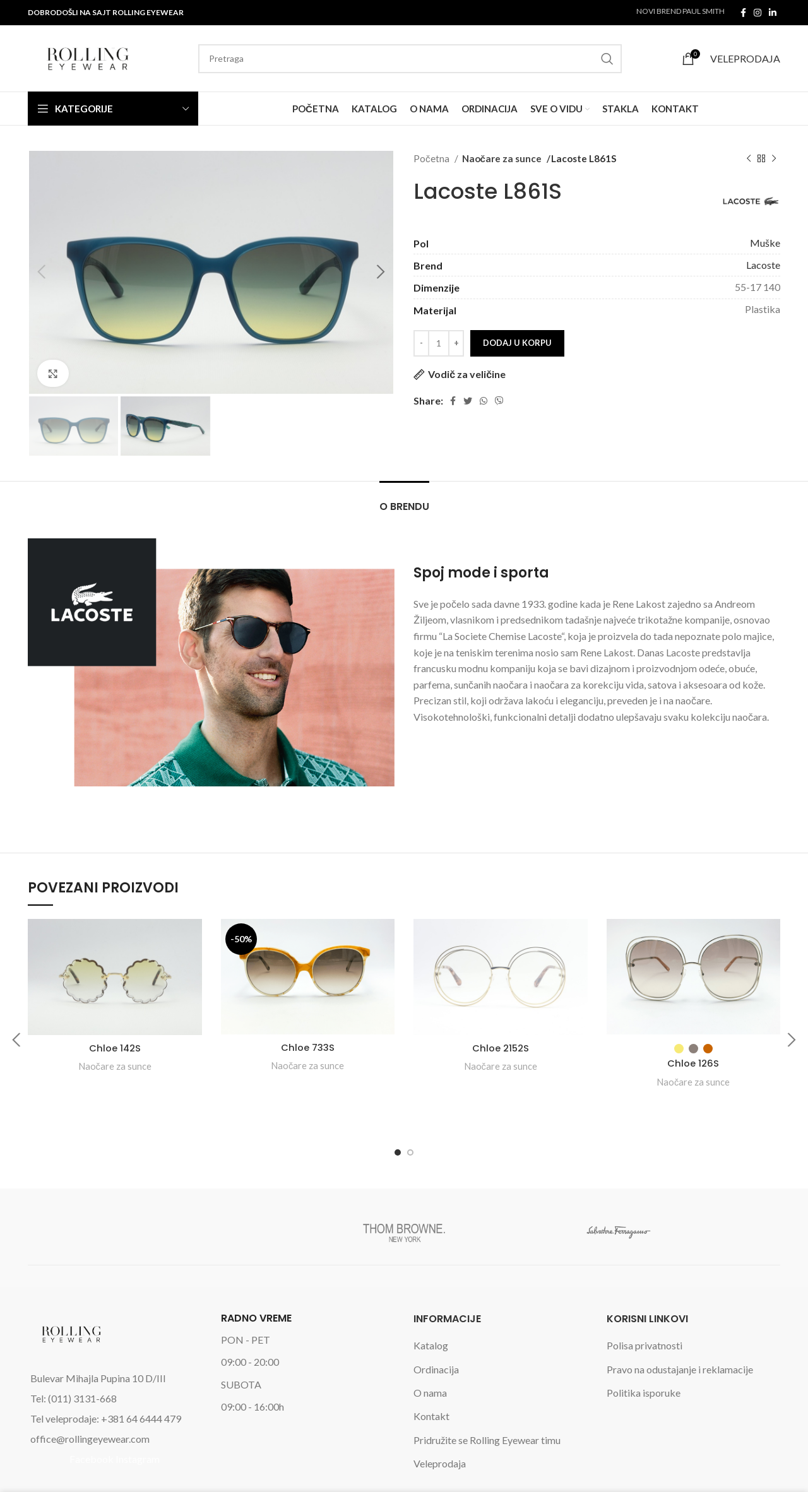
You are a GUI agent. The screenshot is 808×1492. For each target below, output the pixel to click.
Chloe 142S (115, 1048)
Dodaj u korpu (517, 343)
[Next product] (774, 158)
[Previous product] (748, 158)
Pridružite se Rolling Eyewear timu (487, 1398)
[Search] (410, 58)
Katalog (430, 1304)
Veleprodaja (439, 1422)
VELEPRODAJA (745, 58)
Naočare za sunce (500, 158)
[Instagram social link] (757, 12)
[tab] (404, 500)
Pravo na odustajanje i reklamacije (680, 1327)
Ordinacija (436, 1327)
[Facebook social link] (743, 12)
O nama (430, 1351)
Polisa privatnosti (644, 1304)
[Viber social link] (499, 401)
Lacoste (763, 265)
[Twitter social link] (468, 401)
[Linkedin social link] (772, 12)
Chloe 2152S (500, 1048)
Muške (765, 243)
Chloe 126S (693, 1063)
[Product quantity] (438, 343)
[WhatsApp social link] (483, 401)
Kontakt (431, 1374)
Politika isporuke (643, 1351)
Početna (432, 158)
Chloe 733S (307, 1047)
